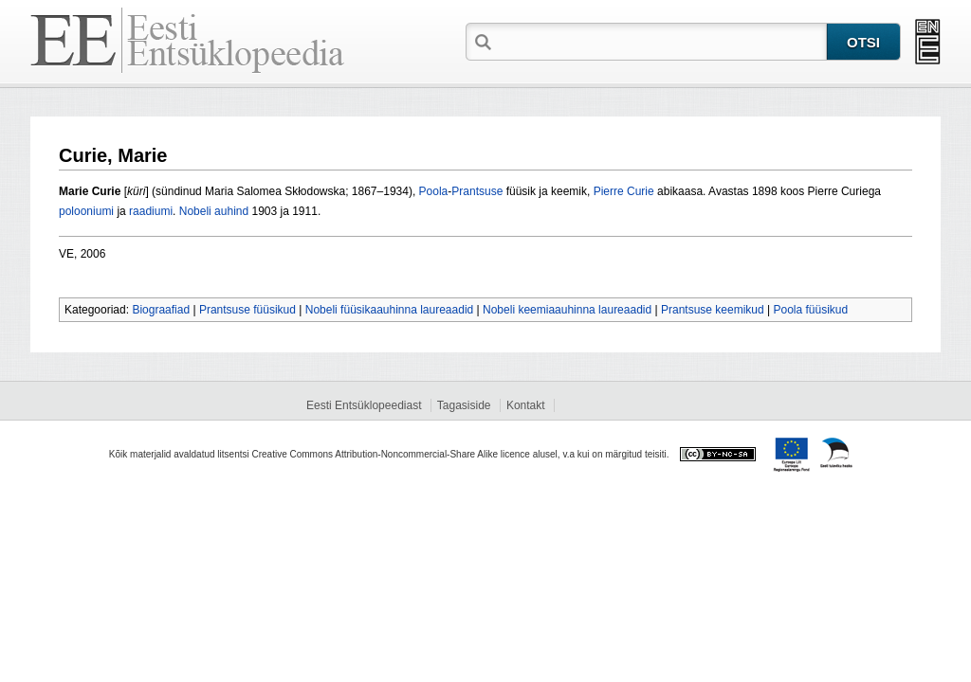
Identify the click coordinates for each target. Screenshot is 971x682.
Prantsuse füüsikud (247, 309)
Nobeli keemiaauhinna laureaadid (567, 309)
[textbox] (661, 40)
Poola (434, 191)
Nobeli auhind (213, 211)
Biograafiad (161, 309)
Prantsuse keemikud (712, 309)
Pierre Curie (624, 191)
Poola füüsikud (810, 309)
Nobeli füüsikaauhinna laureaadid (389, 309)
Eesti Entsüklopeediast (363, 405)
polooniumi (86, 211)
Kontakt (525, 405)
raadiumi (151, 211)
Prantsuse (477, 191)
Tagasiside (464, 405)
